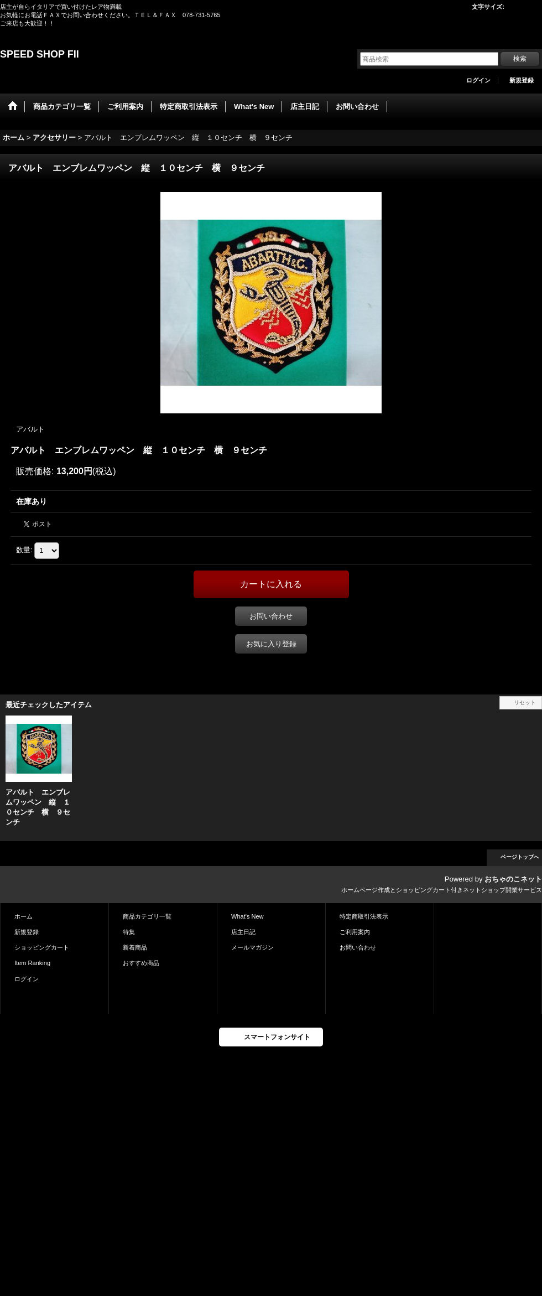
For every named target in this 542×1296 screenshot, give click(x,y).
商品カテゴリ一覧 (147, 916)
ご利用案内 (355, 932)
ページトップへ (520, 857)
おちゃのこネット (513, 879)
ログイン (478, 80)
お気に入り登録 (271, 644)
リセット (525, 702)
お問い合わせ (271, 616)
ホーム (23, 916)
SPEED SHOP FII (39, 54)
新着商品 (135, 947)
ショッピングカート (41, 947)
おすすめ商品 (141, 963)
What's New (247, 916)
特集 (129, 932)
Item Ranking (32, 963)
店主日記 (243, 932)
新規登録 (521, 80)
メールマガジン (252, 947)
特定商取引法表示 (364, 916)
